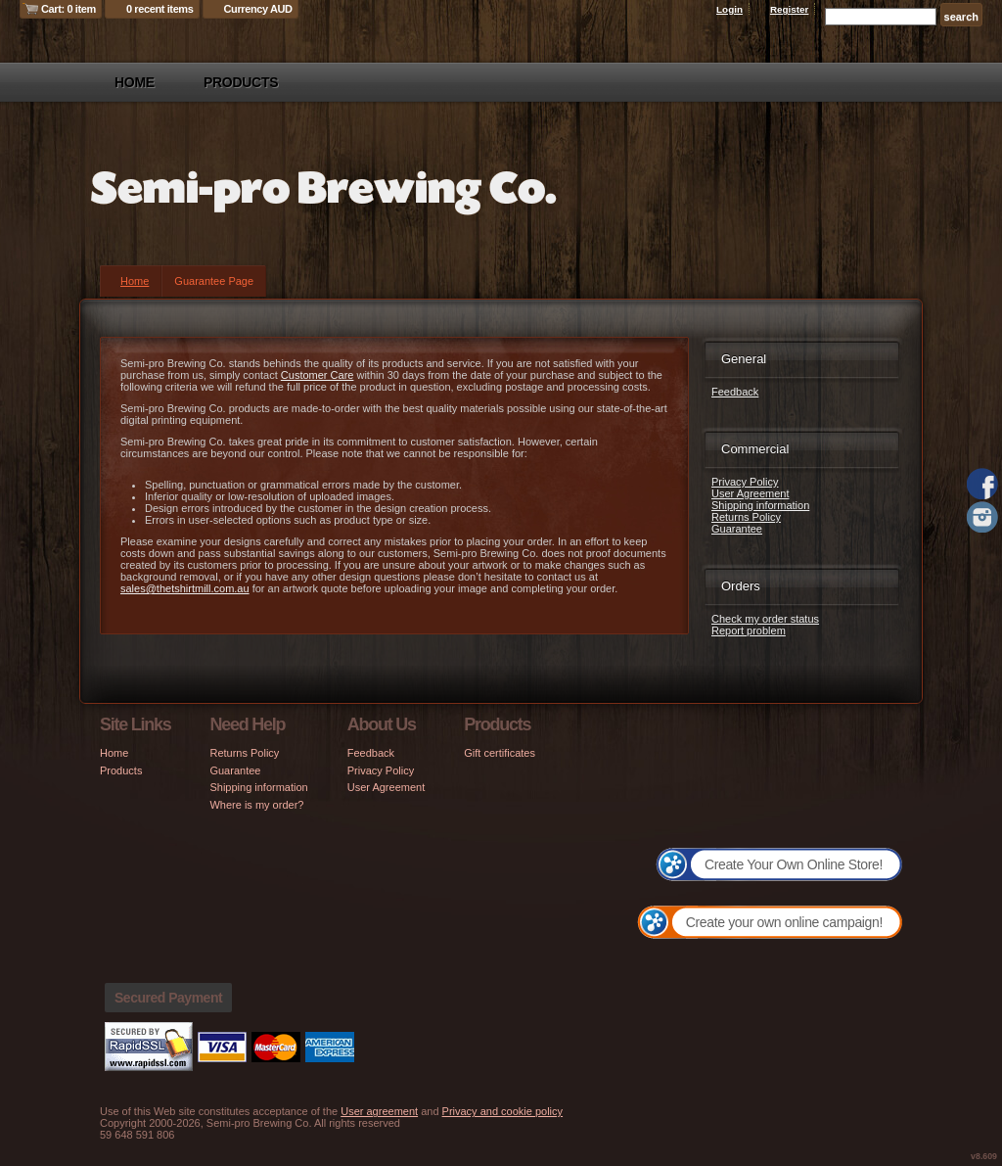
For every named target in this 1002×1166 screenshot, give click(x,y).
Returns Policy (746, 517)
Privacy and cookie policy (503, 1111)
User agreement (379, 1111)
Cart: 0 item (68, 9)
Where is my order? (256, 805)
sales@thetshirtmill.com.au (185, 588)
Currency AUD (258, 9)
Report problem (748, 630)
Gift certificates (499, 753)
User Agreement (750, 493)
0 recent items (160, 9)
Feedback (734, 391)
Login (729, 9)
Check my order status (765, 619)
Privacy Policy (744, 482)
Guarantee (736, 529)
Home (134, 82)
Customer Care (317, 375)
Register (789, 9)
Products (241, 82)
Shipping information (760, 505)
